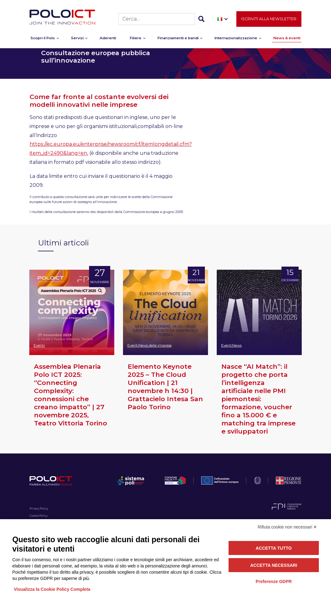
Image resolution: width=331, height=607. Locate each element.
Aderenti (108, 39)
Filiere (135, 39)
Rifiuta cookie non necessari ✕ (287, 526)
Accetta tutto (274, 548)
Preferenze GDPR (274, 581)
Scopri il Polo (43, 39)
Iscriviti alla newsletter (268, 20)
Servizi (77, 39)
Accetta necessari (273, 565)
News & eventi (286, 39)
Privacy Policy (39, 508)
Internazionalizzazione (236, 39)
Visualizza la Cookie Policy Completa (52, 589)
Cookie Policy (38, 515)
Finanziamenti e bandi (178, 39)
